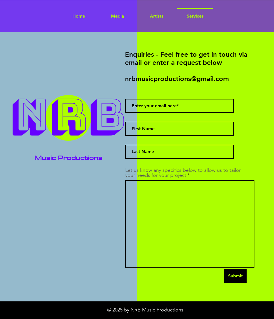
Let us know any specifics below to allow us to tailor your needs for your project (183, 173)
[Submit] (235, 276)
